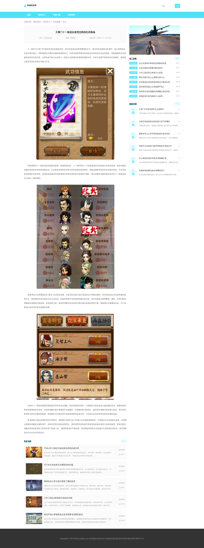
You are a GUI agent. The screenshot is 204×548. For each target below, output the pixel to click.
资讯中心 (42, 15)
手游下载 (56, 15)
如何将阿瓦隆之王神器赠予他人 (151, 87)
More (124, 441)
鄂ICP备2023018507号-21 (133, 539)
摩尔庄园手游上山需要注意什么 (151, 77)
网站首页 (37, 22)
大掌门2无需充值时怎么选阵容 (151, 109)
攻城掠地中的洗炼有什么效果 (151, 96)
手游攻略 (56, 22)
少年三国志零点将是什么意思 (151, 73)
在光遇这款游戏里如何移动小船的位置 (154, 82)
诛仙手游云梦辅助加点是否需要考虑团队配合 (63, 514)
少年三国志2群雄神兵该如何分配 (58, 498)
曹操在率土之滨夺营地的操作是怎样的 (154, 134)
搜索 (177, 6)
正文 (64, 22)
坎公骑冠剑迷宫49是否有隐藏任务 (153, 158)
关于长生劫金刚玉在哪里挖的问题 (58, 465)
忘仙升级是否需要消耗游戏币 (151, 68)
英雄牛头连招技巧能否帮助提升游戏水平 (155, 146)
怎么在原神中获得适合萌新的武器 (152, 63)
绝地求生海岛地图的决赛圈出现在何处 (154, 91)
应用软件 (71, 15)
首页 (29, 15)
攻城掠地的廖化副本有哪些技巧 (151, 170)
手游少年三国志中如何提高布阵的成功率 (61, 448)
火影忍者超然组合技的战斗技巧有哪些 (154, 121)
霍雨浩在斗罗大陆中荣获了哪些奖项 (59, 481)
